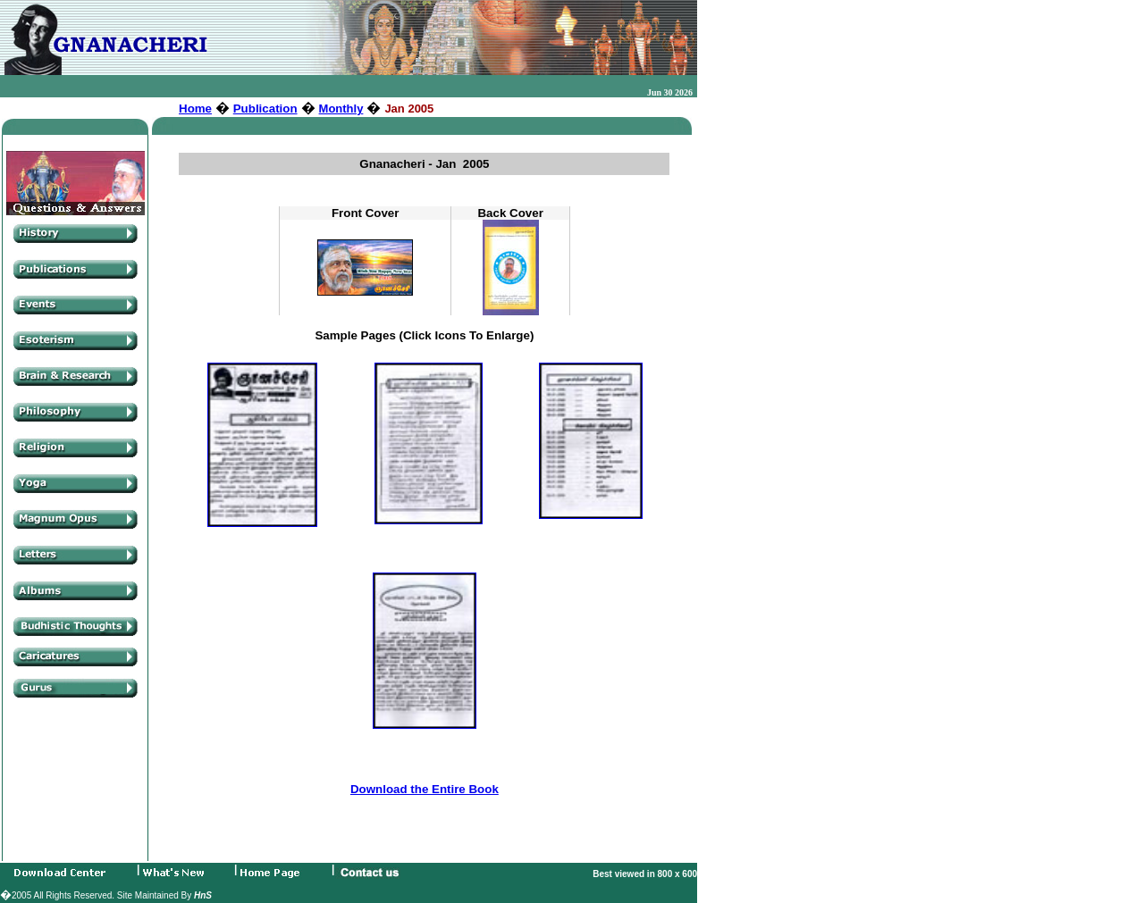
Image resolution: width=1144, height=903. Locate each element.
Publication (265, 108)
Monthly (341, 108)
